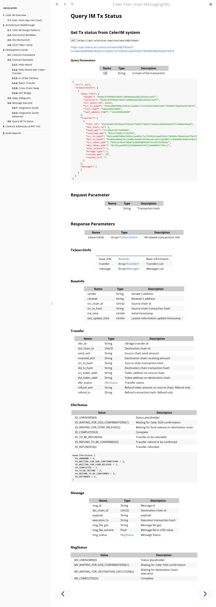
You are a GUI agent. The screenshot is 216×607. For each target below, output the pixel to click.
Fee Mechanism (18, 39)
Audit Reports (12, 133)
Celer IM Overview (14, 15)
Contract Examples (20, 59)
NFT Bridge (21, 93)
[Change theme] (65, 4)
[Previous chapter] (63, 594)
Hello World (22, 64)
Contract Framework (21, 54)
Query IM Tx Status (20, 121)
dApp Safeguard (19, 98)
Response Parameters (93, 224)
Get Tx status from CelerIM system (105, 32)
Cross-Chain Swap (25, 88)
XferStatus (111, 382)
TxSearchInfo (127, 237)
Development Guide (15, 49)
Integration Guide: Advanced (25, 114)
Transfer (132, 264)
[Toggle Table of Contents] (57, 4)
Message (132, 269)
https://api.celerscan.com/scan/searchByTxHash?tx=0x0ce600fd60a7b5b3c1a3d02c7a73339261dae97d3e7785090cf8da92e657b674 (122, 49)
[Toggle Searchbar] (72, 4)
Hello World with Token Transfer (28, 71)
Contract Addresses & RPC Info (21, 126)
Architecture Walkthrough (19, 25)
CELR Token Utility (19, 45)
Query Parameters (83, 60)
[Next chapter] (205, 594)
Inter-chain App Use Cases (24, 20)
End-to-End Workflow (21, 35)
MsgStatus (127, 535)
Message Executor (20, 103)
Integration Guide (25, 107)
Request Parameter (90, 195)
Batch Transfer (23, 83)
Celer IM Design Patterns (23, 30)
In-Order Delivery (25, 78)
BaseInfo (123, 259)
